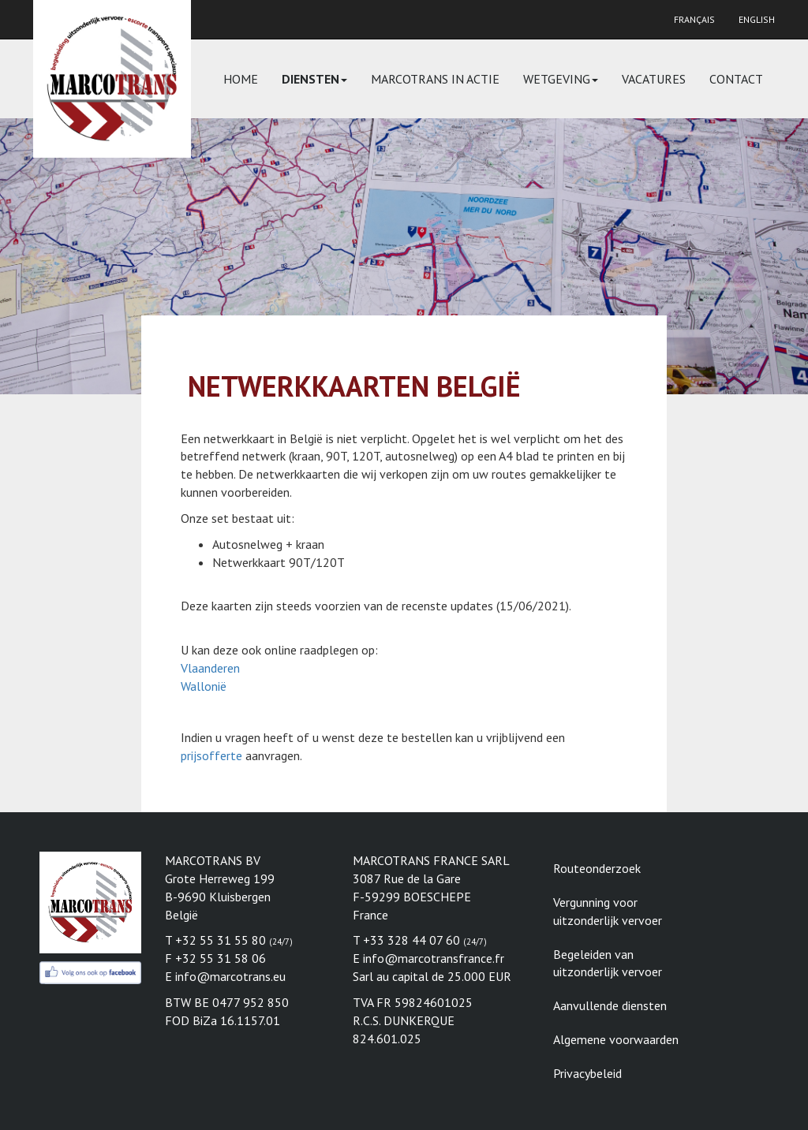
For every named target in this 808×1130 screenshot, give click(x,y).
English (757, 19)
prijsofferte (211, 755)
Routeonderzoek (597, 868)
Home (240, 79)
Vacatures (654, 79)
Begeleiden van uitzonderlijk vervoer (607, 963)
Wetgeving (560, 79)
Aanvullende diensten (610, 1005)
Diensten (314, 79)
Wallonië (203, 686)
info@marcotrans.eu (230, 976)
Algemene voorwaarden (616, 1039)
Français (694, 19)
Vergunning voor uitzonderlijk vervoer (607, 911)
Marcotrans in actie (435, 79)
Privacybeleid (587, 1073)
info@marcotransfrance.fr (433, 958)
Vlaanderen (210, 668)
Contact (736, 79)
